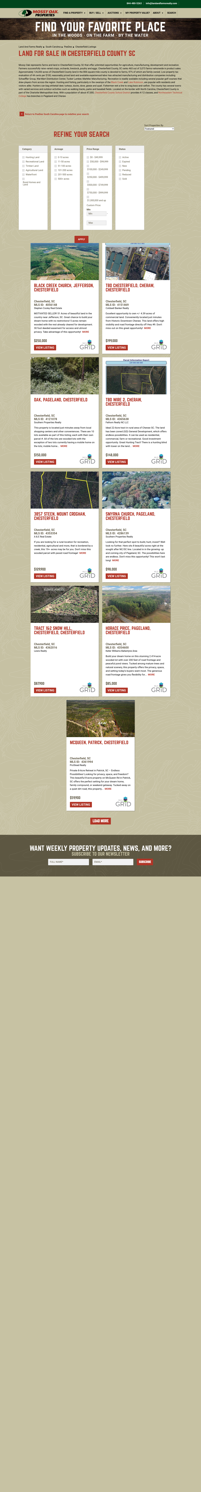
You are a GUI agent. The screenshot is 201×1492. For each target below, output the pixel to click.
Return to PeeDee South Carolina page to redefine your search (57, 114)
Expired (126, 162)
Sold (124, 179)
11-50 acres (64, 162)
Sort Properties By (153, 125)
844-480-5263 (134, 3)
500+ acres (63, 179)
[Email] (112, 862)
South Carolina (53, 46)
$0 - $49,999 (96, 157)
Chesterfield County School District (112, 92)
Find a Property (73, 12)
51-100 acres (64, 166)
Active (125, 157)
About (156, 12)
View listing (45, 347)
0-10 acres (63, 157)
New (124, 166)
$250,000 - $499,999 (97, 177)
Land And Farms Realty (30, 46)
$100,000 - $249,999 (97, 169)
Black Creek (117, 82)
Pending (126, 170)
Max (89, 218)
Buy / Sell (95, 12)
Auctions (113, 12)
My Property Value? (137, 12)
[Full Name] (68, 862)
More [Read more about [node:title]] (85, 331)
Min (89, 209)
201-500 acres (65, 174)
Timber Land (32, 166)
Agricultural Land (34, 170)
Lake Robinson (135, 82)
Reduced (126, 174)
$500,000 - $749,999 (97, 185)
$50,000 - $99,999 (99, 162)
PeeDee (68, 46)
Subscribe (145, 861)
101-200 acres (65, 170)
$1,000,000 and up (96, 200)
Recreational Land (35, 162)
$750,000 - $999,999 (97, 193)
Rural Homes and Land (31, 183)
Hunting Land (32, 157)
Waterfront (31, 174)
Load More (101, 821)
